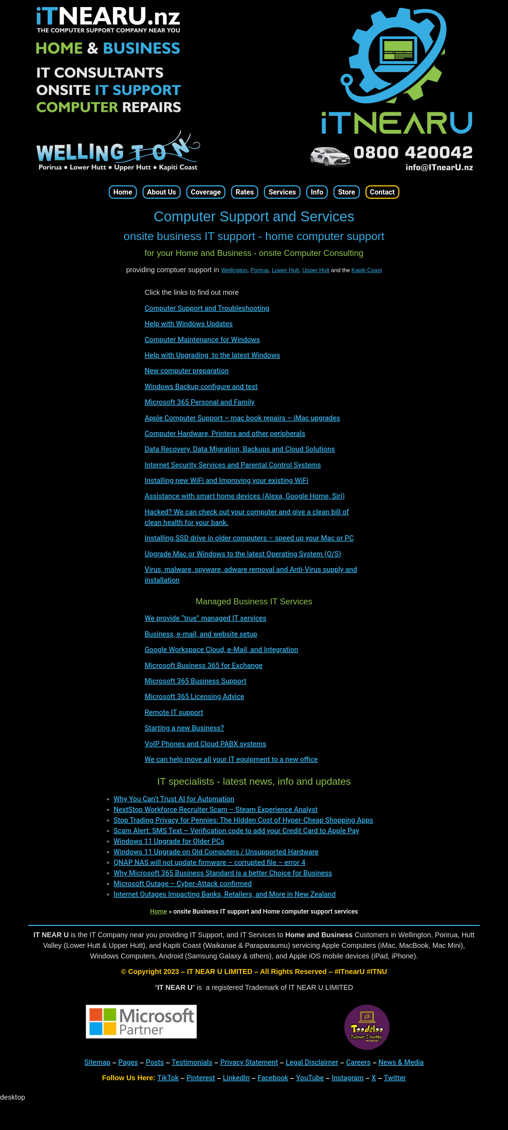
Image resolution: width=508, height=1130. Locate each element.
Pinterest (201, 1078)
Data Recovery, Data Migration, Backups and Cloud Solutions (240, 449)
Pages (128, 1062)
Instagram (348, 1078)
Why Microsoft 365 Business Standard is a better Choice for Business (223, 873)
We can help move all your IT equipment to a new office (231, 759)
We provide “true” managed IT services (205, 618)
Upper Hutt (315, 270)
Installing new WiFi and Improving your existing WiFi (226, 480)
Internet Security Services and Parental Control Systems (233, 465)
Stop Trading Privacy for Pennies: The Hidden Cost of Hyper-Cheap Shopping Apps (243, 820)
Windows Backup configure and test (201, 386)
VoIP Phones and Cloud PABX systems (205, 744)
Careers (358, 1062)
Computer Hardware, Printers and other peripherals (225, 433)
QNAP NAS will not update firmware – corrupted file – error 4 (210, 862)
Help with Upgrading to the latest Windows (212, 355)
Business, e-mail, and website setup (201, 634)
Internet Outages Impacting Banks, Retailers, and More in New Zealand (224, 894)
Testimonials (192, 1062)
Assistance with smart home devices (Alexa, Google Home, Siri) (245, 496)
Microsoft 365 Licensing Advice (194, 696)
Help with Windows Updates (189, 323)
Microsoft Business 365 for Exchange (203, 665)
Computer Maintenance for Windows (202, 339)
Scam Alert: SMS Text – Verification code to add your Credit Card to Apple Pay (236, 830)
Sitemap (97, 1062)
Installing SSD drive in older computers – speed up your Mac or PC (249, 538)
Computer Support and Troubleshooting (207, 308)
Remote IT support (174, 712)
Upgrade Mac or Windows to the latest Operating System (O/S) (243, 554)
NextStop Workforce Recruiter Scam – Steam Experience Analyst (216, 809)
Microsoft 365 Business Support (195, 681)
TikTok (168, 1078)
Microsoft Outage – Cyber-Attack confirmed (183, 883)
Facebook (273, 1078)
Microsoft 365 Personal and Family (200, 402)
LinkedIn (236, 1078)
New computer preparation (187, 370)
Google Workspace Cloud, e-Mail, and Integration (221, 649)
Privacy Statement (249, 1062)
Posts (155, 1062)
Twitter (395, 1078)
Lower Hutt (285, 270)
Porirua (259, 270)
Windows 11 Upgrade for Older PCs (169, 841)
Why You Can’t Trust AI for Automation (174, 799)
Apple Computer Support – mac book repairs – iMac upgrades (242, 418)
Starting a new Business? (184, 728)
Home (158, 911)
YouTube (310, 1078)
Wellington (234, 270)
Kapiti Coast (366, 270)
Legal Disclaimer (312, 1062)
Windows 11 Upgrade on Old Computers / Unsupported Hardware (216, 852)
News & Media (401, 1062)
